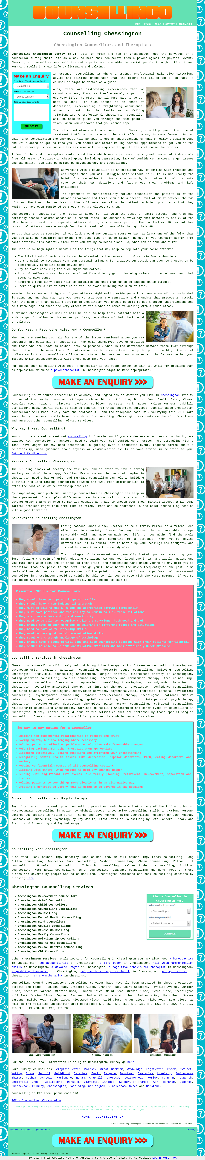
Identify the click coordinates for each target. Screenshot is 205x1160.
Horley (152, 1077)
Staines (108, 1082)
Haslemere (64, 1077)
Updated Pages (42, 1130)
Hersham (169, 1082)
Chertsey (113, 1077)
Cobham (31, 1077)
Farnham (168, 1077)
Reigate (110, 1073)
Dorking (73, 1082)
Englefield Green (26, 1082)
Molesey (90, 1069)
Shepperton (20, 1086)
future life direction (29, 453)
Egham (80, 1077)
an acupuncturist (54, 963)
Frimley (38, 1086)
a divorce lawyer (65, 967)
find (24, 857)
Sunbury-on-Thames (133, 1082)
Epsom (30, 1073)
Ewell (95, 1073)
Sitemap (14, 1130)
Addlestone (53, 1082)
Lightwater (154, 1069)
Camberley (145, 1073)
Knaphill (95, 1077)
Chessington (170, 395)
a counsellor (99, 170)
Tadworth (185, 1077)
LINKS (147, 24)
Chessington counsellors (31, 665)
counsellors (42, 62)
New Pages (26, 1130)
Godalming (77, 1086)
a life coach (110, 963)
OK (175, 1157)
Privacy (191, 1130)
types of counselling (170, 708)
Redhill (44, 1073)
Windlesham (117, 1086)
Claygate (90, 1082)
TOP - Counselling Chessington (36, 1100)
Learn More (160, 1157)
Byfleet (186, 1069)
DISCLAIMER (185, 24)
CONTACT (170, 24)
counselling (77, 436)
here (30, 878)
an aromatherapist (48, 975)
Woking (17, 1073)
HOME (137, 24)
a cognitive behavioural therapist (137, 967)
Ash (155, 1082)
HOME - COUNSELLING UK (102, 1117)
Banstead (126, 1073)
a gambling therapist (30, 971)
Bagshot (186, 1082)
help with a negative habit (105, 971)
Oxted (133, 1086)
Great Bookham (111, 1069)
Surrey (39, 712)
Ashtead (46, 1077)
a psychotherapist (65, 370)
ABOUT (158, 24)
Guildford (62, 1073)
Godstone (153, 1086)
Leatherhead (134, 1077)
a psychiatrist (174, 971)
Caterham (80, 1073)
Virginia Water (68, 1069)
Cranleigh (164, 1073)
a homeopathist (181, 958)
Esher (171, 1069)
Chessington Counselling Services (52, 887)
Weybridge (134, 1069)
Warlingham (96, 1086)
